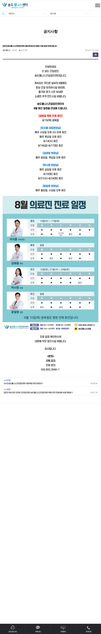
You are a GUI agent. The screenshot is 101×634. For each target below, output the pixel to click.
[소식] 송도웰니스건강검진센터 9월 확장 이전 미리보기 (23, 383)
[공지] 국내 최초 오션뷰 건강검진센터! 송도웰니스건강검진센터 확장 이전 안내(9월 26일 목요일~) (38, 392)
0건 (14, 50)
